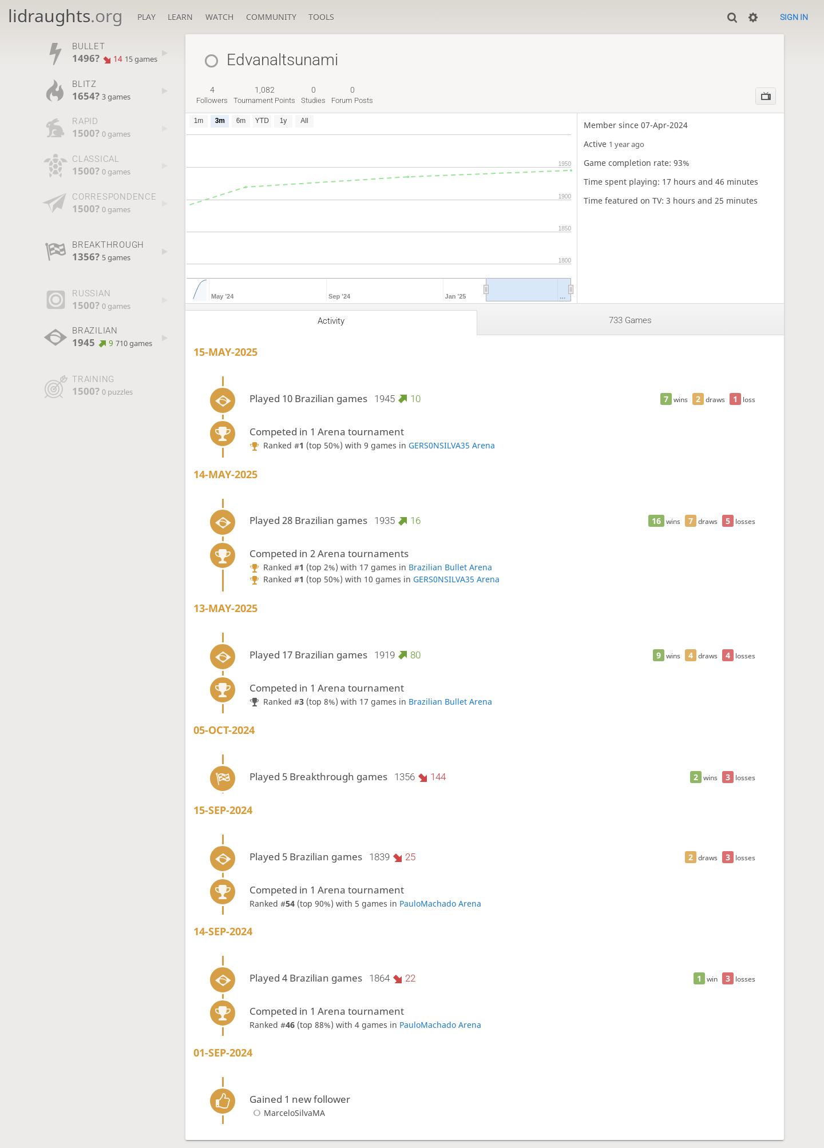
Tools (321, 16)
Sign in (794, 17)
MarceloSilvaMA (287, 1112)
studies (313, 95)
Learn (180, 16)
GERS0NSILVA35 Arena (452, 445)
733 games (630, 320)
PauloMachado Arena (440, 903)
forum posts (352, 95)
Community (271, 16)
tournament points (264, 95)
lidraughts (65, 15)
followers (212, 95)
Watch (219, 16)
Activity (331, 321)
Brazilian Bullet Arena (450, 567)
